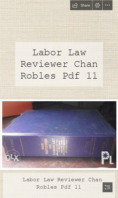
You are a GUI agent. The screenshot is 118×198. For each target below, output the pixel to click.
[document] (59, 99)
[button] (81, 5)
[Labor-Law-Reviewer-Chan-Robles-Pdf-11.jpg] (59, 134)
